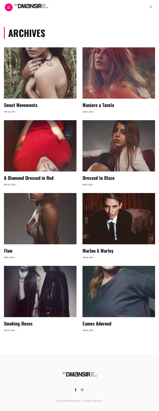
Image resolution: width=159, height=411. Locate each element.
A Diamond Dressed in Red (29, 177)
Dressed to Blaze (99, 177)
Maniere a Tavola (98, 105)
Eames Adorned (97, 323)
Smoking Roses (18, 323)
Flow (8, 250)
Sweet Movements (21, 105)
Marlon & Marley (98, 250)
